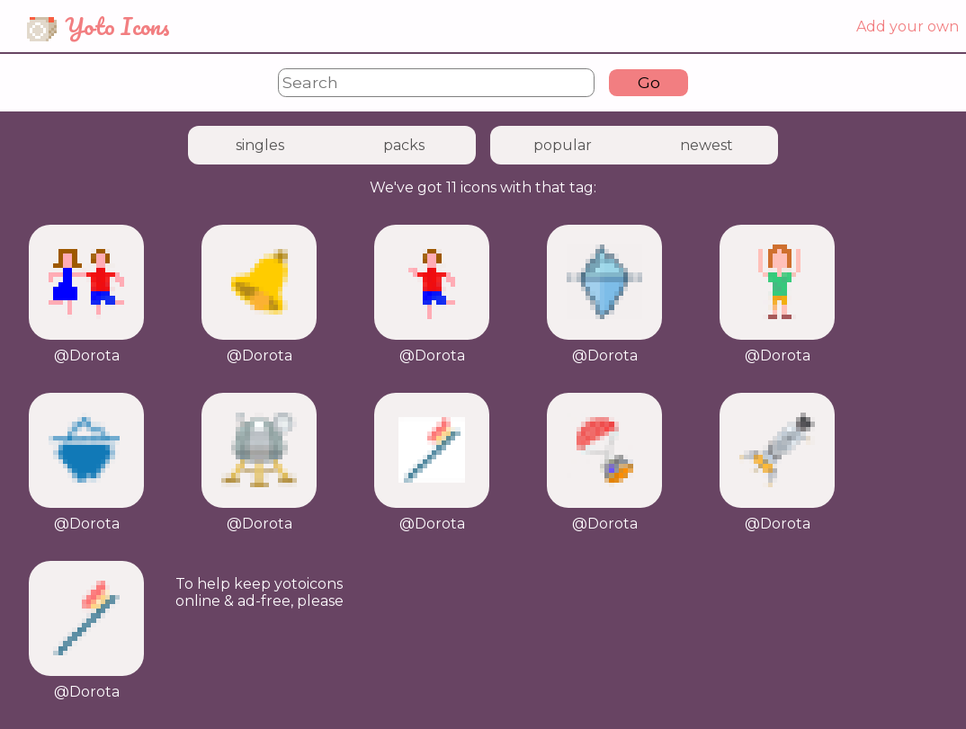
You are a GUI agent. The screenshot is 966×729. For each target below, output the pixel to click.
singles (260, 145)
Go (649, 82)
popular (562, 145)
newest (706, 145)
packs (404, 145)
